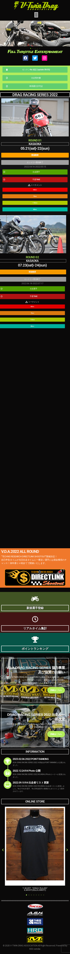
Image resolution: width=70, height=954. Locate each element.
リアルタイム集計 (35, 628)
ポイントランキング (35, 648)
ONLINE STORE (35, 801)
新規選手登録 (34, 608)
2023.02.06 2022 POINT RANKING (31, 759)
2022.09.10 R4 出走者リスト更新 (31, 782)
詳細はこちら (56, 690)
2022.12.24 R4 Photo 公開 (26, 770)
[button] (30, 48)
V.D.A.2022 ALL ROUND (20, 551)
